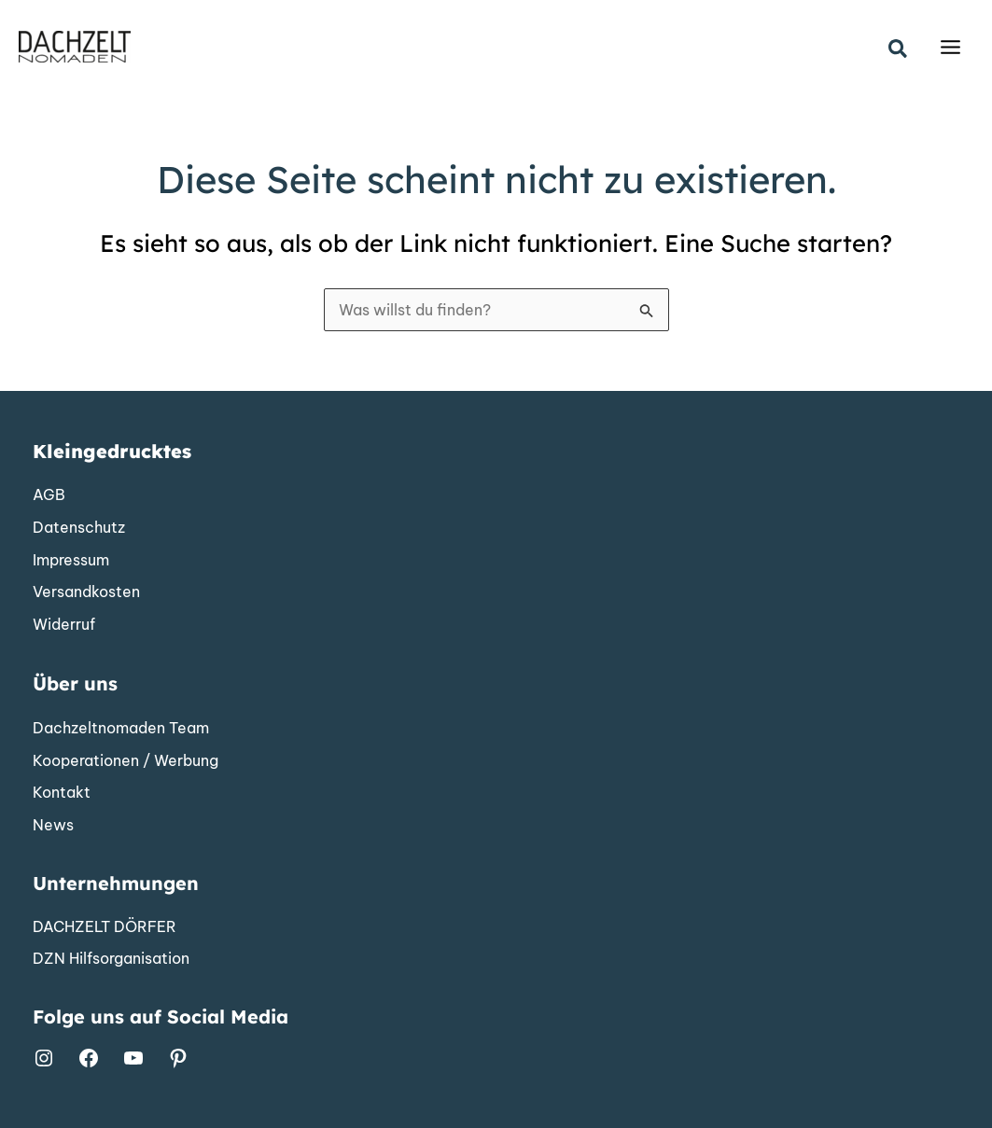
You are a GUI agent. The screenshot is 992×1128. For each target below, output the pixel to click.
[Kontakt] (62, 793)
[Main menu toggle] (950, 47)
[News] (53, 826)
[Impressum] (71, 561)
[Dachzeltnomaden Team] (121, 729)
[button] (898, 49)
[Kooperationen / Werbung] (125, 761)
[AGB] (49, 495)
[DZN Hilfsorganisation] (111, 959)
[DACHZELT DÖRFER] (104, 927)
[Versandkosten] (86, 592)
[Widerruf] (64, 625)
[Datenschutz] (79, 528)
